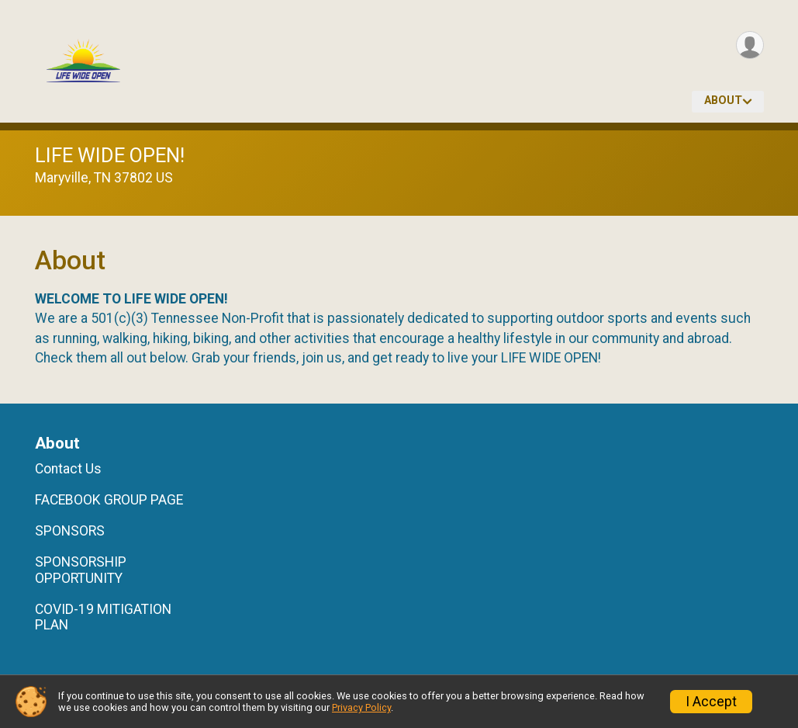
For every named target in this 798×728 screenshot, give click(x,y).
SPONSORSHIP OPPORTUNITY (80, 569)
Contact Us (68, 469)
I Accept (711, 701)
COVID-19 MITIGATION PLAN (103, 617)
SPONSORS (70, 531)
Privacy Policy (361, 707)
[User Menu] (749, 45)
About (723, 100)
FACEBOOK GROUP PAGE (109, 500)
